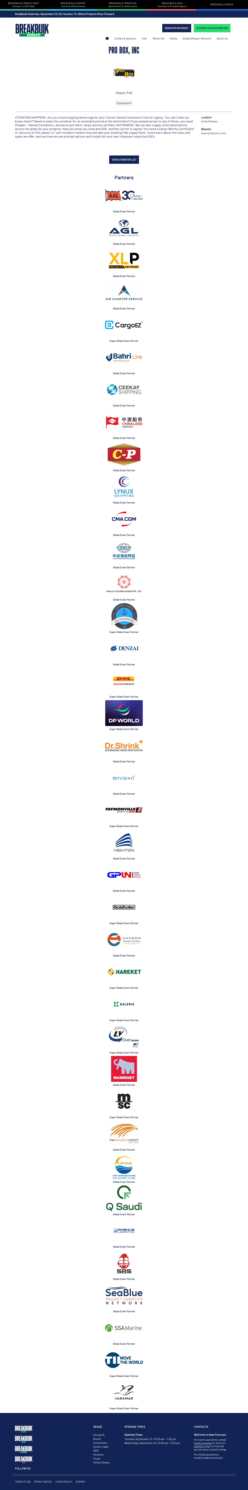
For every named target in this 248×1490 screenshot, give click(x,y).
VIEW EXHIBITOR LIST (124, 159)
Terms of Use (23, 1481)
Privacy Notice (43, 1481)
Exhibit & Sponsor (125, 38)
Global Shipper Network (197, 38)
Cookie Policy (63, 1481)
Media (173, 38)
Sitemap (80, 1481)
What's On (158, 38)
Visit (144, 38)
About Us (222, 38)
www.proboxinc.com (213, 133)
